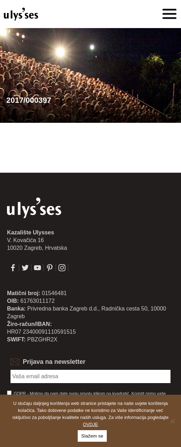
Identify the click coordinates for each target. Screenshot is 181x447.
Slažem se (92, 436)
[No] (172, 421)
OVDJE (90, 424)
